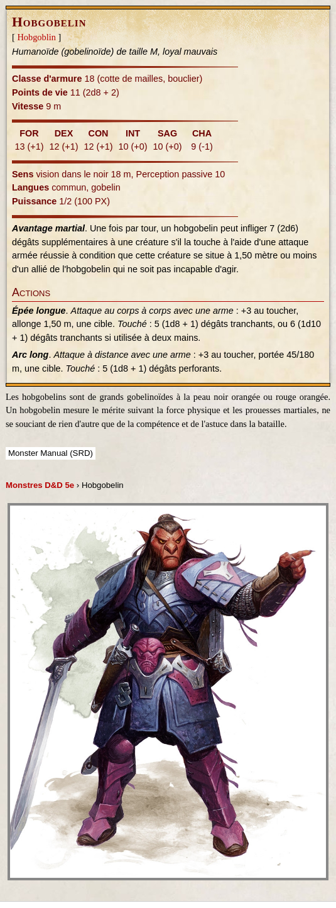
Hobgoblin (36, 37)
